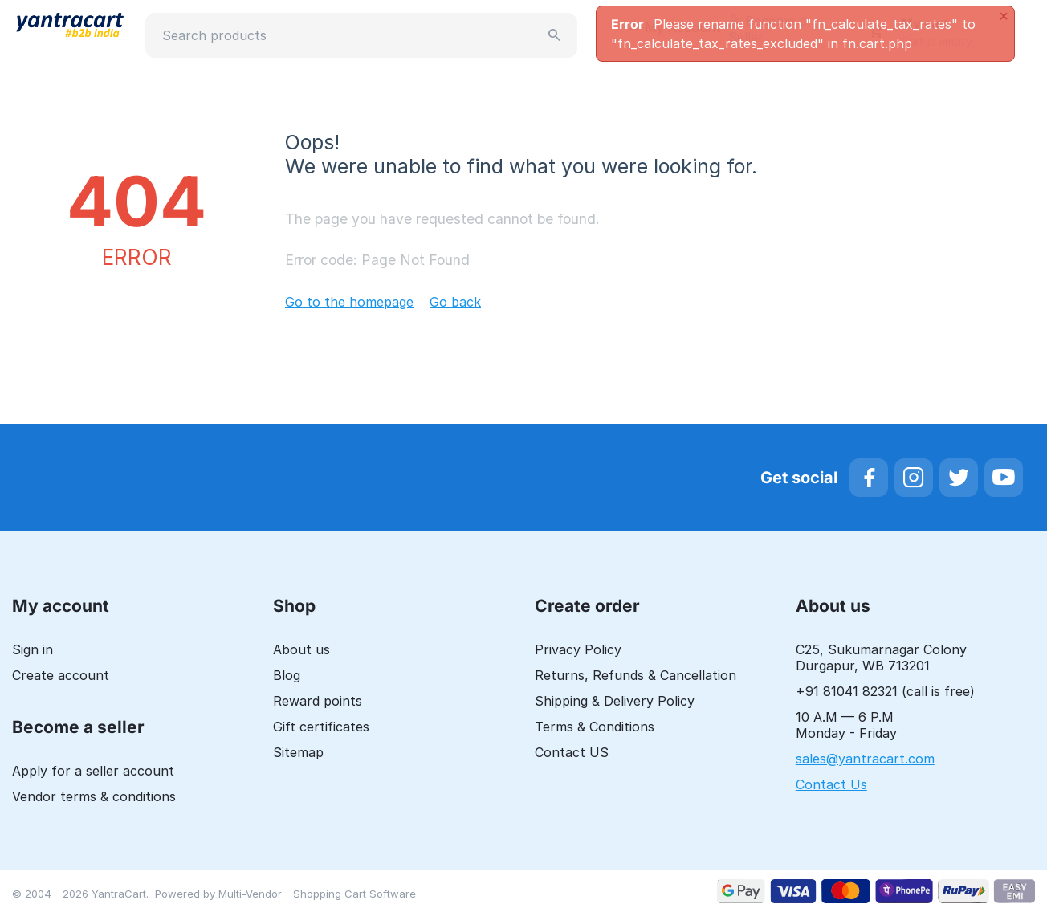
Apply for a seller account (93, 771)
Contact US (572, 752)
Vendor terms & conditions (94, 796)
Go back (455, 302)
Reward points (317, 701)
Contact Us (831, 784)
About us (301, 649)
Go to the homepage (349, 302)
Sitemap (298, 752)
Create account (60, 675)
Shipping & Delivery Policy (615, 701)
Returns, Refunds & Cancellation (635, 675)
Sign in (32, 649)
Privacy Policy (578, 649)
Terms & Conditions (594, 727)
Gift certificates (321, 727)
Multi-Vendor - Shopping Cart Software (317, 893)
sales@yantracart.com (865, 759)
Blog (286, 675)
